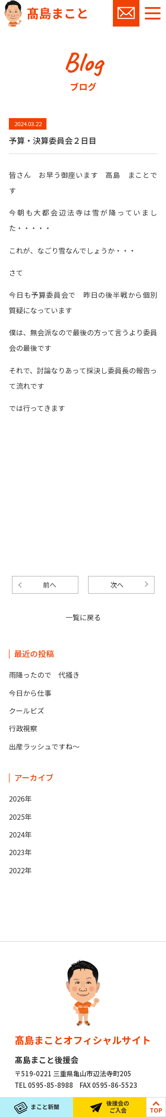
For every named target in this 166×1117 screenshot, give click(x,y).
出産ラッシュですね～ (44, 746)
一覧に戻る (83, 617)
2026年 (20, 798)
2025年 (20, 816)
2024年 (20, 834)
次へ (117, 584)
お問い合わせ (126, 13)
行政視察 (23, 728)
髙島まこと (58, 13)
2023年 (20, 852)
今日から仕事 (30, 692)
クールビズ (26, 710)
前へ (49, 584)
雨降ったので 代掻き (44, 674)
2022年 (20, 870)
